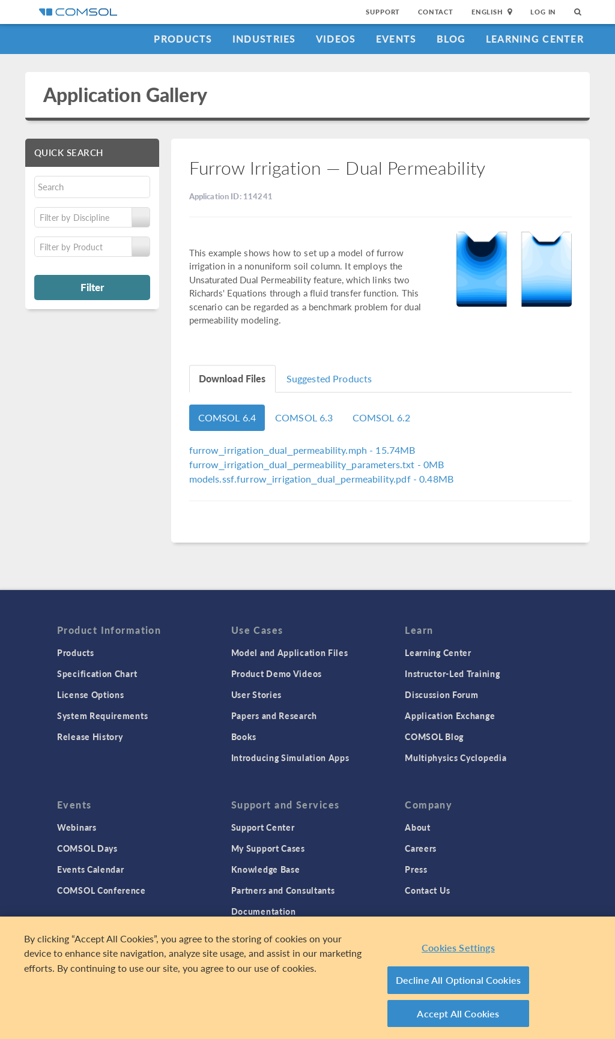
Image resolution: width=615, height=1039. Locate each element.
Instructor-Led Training (452, 673)
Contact (435, 11)
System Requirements (102, 715)
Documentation (263, 911)
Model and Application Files (289, 652)
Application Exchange (450, 715)
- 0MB (316, 464)
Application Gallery (125, 94)
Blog (451, 39)
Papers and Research (274, 715)
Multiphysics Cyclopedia (455, 757)
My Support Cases (268, 848)
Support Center (263, 827)
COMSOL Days (87, 848)
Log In (543, 11)
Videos (336, 39)
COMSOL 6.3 (304, 417)
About (418, 827)
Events (396, 39)
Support (383, 11)
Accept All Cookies (458, 1016)
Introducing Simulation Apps (290, 757)
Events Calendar (90, 869)
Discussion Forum (441, 694)
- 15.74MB (302, 450)
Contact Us (427, 890)
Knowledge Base (265, 869)
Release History (90, 736)
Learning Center (535, 39)
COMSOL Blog (434, 736)
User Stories (256, 694)
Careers (421, 848)
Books (244, 736)
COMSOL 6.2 (382, 417)
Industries (264, 39)
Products (183, 39)
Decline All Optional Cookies (458, 983)
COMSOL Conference (101, 890)
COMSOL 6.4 (227, 417)
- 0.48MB (321, 479)
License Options (90, 694)
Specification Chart (97, 673)
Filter (92, 287)
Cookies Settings (458, 950)
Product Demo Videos (276, 673)
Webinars (77, 827)
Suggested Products (329, 378)
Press (416, 869)
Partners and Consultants (283, 890)
